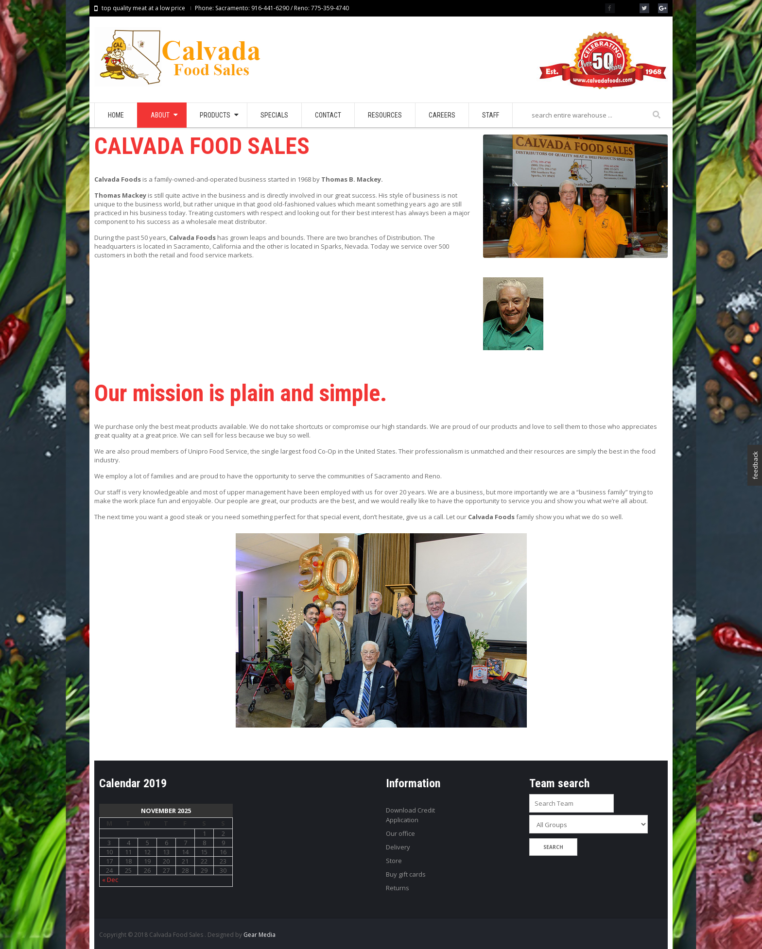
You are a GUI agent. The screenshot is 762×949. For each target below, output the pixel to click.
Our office (400, 833)
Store (394, 860)
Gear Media (259, 935)
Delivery (398, 847)
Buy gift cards (406, 874)
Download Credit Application (410, 815)
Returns (397, 887)
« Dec (110, 879)
